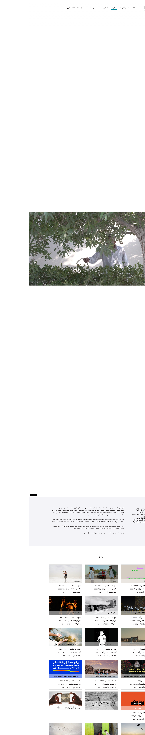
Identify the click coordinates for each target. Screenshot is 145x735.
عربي (39, 8)
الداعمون (54, 8)
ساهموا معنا (64, 8)
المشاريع (75, 8)
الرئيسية (103, 8)
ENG (44, 8)
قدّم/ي (85, 8)
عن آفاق (94, 8)
